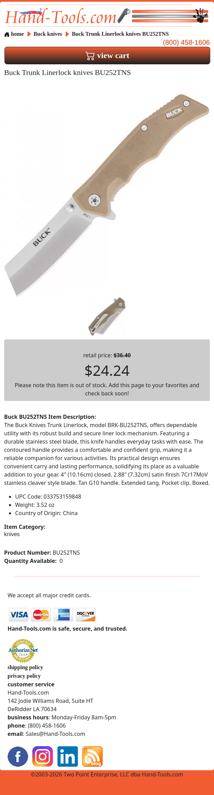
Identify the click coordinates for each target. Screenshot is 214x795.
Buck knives (48, 34)
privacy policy (24, 676)
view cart (107, 55)
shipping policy (25, 667)
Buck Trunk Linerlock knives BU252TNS (120, 34)
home (14, 34)
